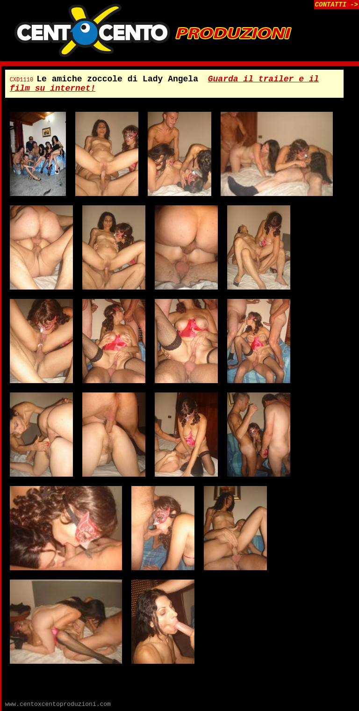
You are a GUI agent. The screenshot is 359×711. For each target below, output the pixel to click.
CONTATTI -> (336, 4)
